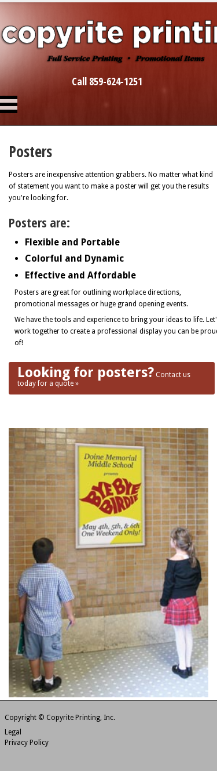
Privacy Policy (27, 743)
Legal (13, 732)
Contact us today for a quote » (103, 376)
